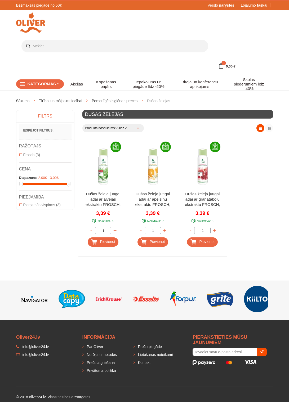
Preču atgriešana (100, 362)
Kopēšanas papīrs (106, 84)
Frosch (29, 155)
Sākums (23, 101)
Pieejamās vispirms (40, 205)
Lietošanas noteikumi (155, 355)
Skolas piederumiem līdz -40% (249, 84)
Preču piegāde (149, 347)
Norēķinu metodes (101, 355)
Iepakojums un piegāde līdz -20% (148, 84)
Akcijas (76, 84)
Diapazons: (28, 178)
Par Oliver (94, 347)
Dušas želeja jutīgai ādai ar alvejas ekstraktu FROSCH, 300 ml (103, 200)
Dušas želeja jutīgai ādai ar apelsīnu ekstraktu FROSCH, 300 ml (152, 200)
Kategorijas (44, 84)
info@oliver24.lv (32, 355)
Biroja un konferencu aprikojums (199, 84)
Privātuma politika (101, 370)
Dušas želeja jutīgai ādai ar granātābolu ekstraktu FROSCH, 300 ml (202, 200)
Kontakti (144, 362)
